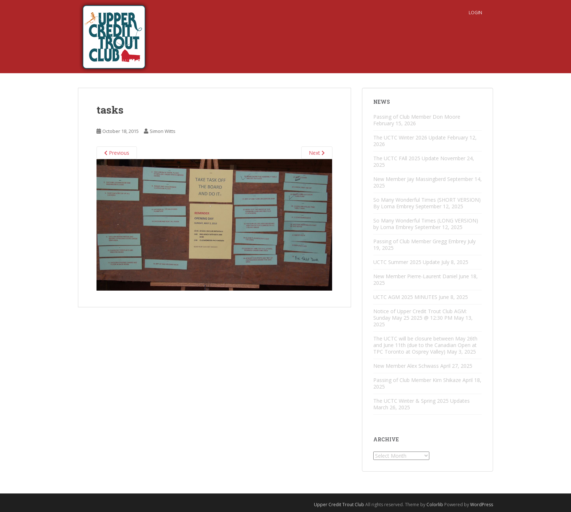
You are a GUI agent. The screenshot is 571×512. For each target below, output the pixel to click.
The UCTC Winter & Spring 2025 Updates (421, 400)
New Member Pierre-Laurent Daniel (415, 276)
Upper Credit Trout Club (339, 504)
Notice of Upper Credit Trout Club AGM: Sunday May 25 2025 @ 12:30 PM (420, 314)
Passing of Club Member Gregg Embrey (419, 241)
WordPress (481, 504)
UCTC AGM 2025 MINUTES (405, 297)
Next (317, 152)
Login (475, 12)
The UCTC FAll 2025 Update (406, 158)
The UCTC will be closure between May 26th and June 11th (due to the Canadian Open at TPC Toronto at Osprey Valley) (425, 345)
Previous (116, 152)
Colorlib (434, 504)
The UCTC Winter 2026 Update (409, 137)
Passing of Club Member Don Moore (416, 116)
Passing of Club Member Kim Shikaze (417, 380)
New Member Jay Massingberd (409, 179)
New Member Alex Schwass (406, 365)
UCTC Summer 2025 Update (406, 262)
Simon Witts (163, 131)
